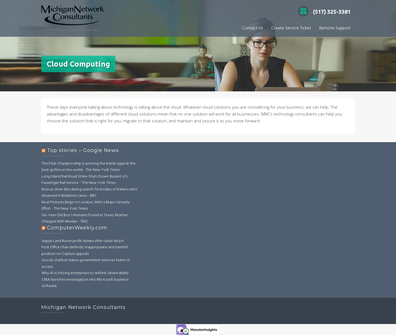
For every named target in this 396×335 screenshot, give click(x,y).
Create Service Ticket (291, 28)
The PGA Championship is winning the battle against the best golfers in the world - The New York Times (89, 167)
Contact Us (252, 28)
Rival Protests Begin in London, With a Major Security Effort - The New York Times (86, 205)
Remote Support (335, 28)
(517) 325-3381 (324, 12)
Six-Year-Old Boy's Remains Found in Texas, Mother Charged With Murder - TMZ (85, 218)
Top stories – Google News (83, 150)
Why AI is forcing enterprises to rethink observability (85, 273)
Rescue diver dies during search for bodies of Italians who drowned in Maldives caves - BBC (89, 192)
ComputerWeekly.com (77, 228)
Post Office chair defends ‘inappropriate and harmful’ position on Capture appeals (85, 250)
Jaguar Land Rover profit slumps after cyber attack (83, 241)
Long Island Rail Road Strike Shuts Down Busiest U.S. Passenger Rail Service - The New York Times (85, 179)
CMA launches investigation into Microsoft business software (85, 283)
